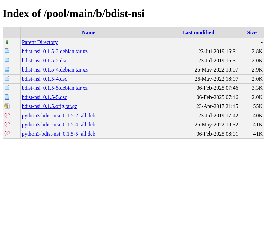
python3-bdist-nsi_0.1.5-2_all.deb (58, 115)
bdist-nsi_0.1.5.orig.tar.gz (49, 106)
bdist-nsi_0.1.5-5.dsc (44, 97)
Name (88, 32)
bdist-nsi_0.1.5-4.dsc (44, 79)
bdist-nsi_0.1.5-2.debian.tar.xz (55, 51)
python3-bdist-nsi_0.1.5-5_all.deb (58, 134)
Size (252, 32)
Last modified (198, 32)
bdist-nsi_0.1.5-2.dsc (44, 60)
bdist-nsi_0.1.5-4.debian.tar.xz (55, 70)
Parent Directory (40, 42)
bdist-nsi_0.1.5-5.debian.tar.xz (55, 88)
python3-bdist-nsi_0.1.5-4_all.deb (58, 124)
